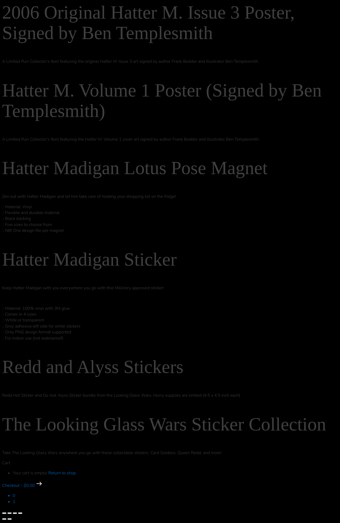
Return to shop (62, 473)
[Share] (15, 513)
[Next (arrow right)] (9, 519)
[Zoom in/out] (4, 513)
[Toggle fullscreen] (9, 513)
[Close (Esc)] (20, 513)
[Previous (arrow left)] (4, 519)
